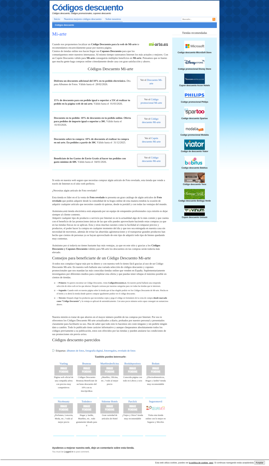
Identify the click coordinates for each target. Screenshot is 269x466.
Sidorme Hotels (110, 401)
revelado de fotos (127, 350)
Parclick (132, 401)
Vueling (64, 363)
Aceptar (260, 462)
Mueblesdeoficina (109, 363)
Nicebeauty (63, 401)
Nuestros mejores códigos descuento (83, 19)
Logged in (68, 452)
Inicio (57, 19)
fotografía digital (94, 350)
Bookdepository (132, 363)
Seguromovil (155, 401)
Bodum (155, 363)
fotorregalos (110, 350)
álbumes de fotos (75, 350)
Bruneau (86, 363)
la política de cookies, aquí (201, 463)
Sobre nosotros (113, 19)
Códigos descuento (87, 7)
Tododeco (87, 401)
